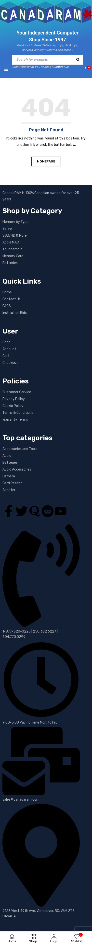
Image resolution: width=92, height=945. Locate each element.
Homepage (46, 161)
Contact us (60, 67)
